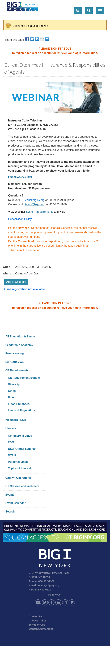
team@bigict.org (35, 204)
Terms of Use (37, 624)
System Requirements (39, 211)
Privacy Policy (37, 620)
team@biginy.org (48, 585)
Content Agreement (41, 628)
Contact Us (36, 616)
